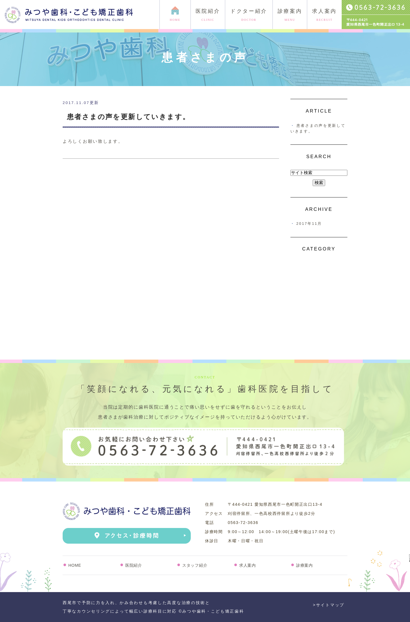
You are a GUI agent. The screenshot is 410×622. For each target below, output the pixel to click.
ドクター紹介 (248, 15)
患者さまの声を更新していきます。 (128, 117)
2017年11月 (309, 223)
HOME (74, 565)
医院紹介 (208, 15)
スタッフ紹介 (194, 565)
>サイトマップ (329, 605)
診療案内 (290, 15)
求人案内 (324, 15)
